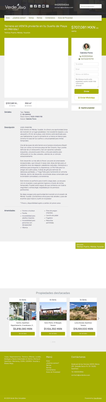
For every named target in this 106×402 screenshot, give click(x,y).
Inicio (8, 18)
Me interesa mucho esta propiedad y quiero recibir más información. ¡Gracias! (86, 82)
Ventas (31, 18)
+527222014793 (87, 59)
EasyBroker (98, 398)
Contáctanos (50, 18)
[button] (6, 318)
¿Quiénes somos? (19, 18)
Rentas (39, 18)
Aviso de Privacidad (65, 18)
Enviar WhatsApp (86, 98)
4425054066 (62, 4)
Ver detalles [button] (23, 334)
